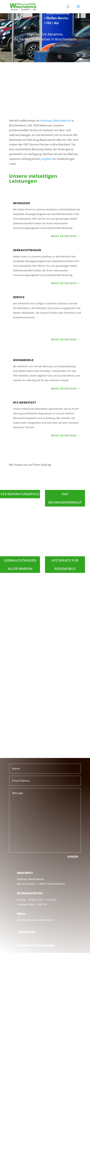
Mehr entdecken (63, 236)
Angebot (46, 159)
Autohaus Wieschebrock (55, 120)
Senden (72, 856)
